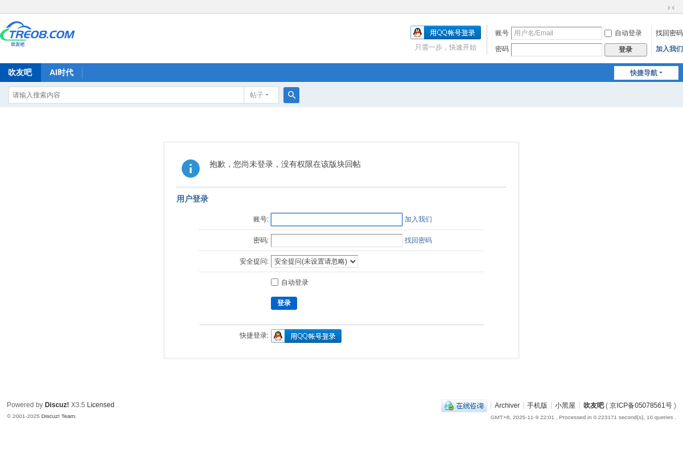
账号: (261, 219)
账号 (502, 33)
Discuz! (57, 405)
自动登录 (623, 33)
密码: (261, 240)
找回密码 (669, 33)
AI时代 (61, 72)
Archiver (507, 405)
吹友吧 (593, 405)
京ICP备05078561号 (641, 405)
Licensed (100, 405)
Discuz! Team (58, 416)
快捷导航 (643, 73)
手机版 (537, 405)
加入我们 (669, 49)
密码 (502, 49)
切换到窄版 (671, 8)
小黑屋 (565, 405)
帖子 (257, 95)
